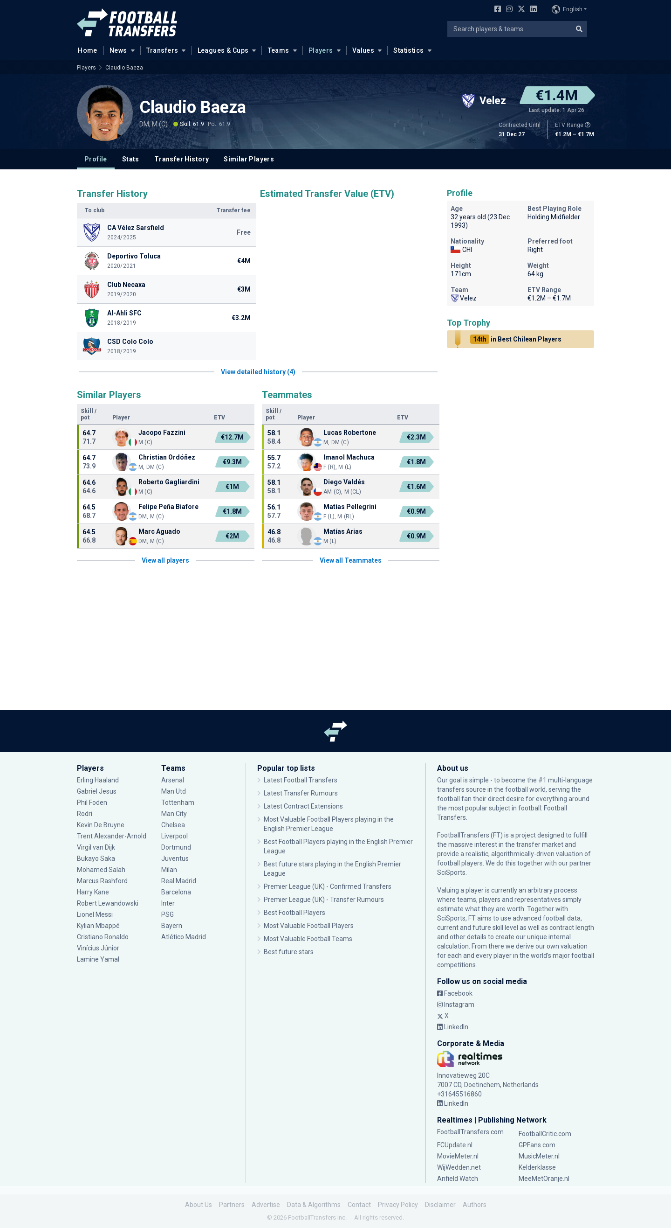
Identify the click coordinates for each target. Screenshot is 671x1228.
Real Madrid (178, 881)
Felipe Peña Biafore (168, 506)
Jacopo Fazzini (161, 432)
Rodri (84, 813)
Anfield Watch (457, 1178)
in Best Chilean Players (515, 339)
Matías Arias (343, 531)
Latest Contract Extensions (303, 806)
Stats (130, 159)
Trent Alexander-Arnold (112, 836)
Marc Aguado (159, 531)
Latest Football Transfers (300, 780)
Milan (169, 869)
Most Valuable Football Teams (308, 938)
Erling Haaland (98, 780)
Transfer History (181, 159)
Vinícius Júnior (98, 948)
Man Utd (173, 791)
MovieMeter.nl (458, 1156)
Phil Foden (92, 802)
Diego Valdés (344, 482)
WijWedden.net (459, 1167)
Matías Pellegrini (350, 506)
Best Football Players (294, 912)
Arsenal (172, 780)
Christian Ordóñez (166, 457)
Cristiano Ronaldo (103, 937)
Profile (95, 159)
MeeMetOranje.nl (544, 1178)
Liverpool (174, 836)
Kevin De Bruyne (100, 825)
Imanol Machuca (349, 457)
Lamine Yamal (98, 959)
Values (363, 50)
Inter (168, 903)
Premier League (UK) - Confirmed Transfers (327, 886)
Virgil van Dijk (96, 847)
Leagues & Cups (223, 50)
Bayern (171, 925)
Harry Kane (93, 892)
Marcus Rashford (102, 881)
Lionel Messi (95, 914)
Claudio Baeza (124, 67)
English (567, 9)
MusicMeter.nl (539, 1156)
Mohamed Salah (101, 869)
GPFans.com (537, 1145)
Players (320, 50)
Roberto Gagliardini (168, 482)
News (118, 50)
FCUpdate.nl (454, 1145)
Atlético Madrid (183, 937)
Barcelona (176, 892)
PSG (167, 914)
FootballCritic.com (545, 1133)
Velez (464, 298)
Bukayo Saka (96, 858)
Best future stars (289, 952)
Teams (278, 50)
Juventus (175, 858)
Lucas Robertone (349, 432)
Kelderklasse (537, 1167)
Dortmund (176, 847)
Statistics (408, 50)
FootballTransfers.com (470, 1132)
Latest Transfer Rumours (301, 793)
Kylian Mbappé (98, 925)
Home (84, 50)
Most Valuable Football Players (309, 925)
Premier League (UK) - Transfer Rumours (324, 899)
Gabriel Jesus (96, 791)
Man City (174, 813)
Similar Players (249, 159)
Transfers (162, 50)
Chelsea (173, 825)
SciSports (451, 872)
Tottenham (177, 802)
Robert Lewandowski (107, 903)
